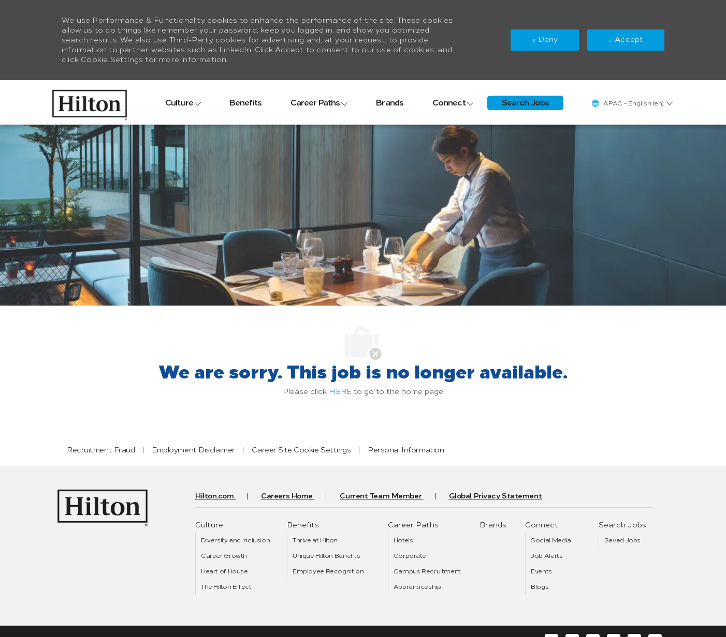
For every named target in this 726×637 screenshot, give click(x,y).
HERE (340, 391)
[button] (632, 103)
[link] (89, 102)
